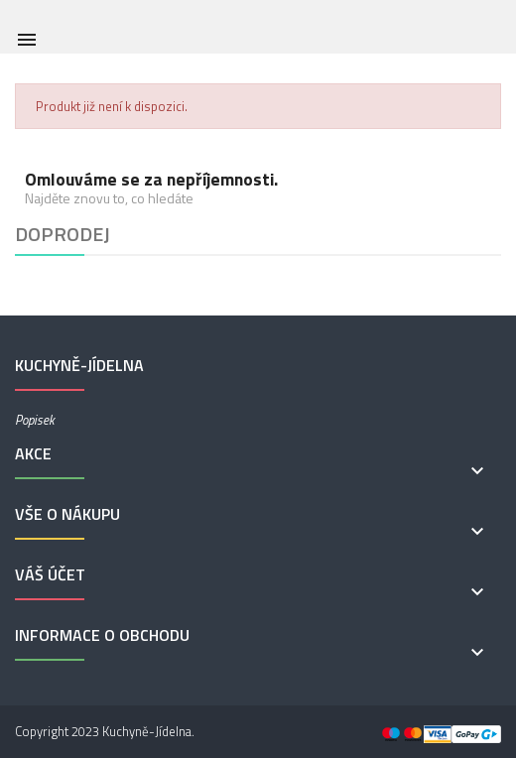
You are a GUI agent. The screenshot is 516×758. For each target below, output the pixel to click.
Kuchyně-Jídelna (147, 731)
